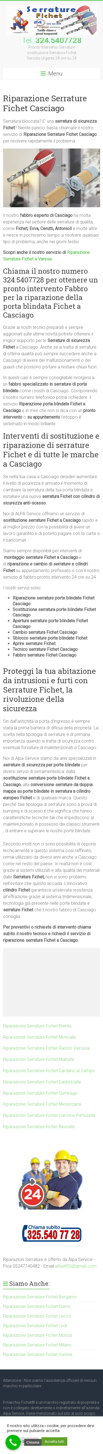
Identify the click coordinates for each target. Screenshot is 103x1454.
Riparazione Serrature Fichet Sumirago (40, 1093)
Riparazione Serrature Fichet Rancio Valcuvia (46, 1048)
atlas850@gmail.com (75, 1266)
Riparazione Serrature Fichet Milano (37, 1344)
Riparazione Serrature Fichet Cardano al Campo (49, 1070)
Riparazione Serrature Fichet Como (37, 1306)
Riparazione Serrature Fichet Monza (37, 1335)
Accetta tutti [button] (54, 1441)
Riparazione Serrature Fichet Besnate (39, 1126)
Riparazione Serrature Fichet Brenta (37, 1026)
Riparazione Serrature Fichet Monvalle (39, 1037)
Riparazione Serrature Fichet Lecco (37, 1316)
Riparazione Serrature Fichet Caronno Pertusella (49, 1115)
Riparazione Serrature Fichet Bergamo (40, 1296)
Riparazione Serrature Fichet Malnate (38, 1059)
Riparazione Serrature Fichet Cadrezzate (42, 1082)
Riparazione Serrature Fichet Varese (38, 1354)
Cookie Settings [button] (22, 1441)
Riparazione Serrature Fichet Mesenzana (42, 1104)
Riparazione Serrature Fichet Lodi (35, 1325)
